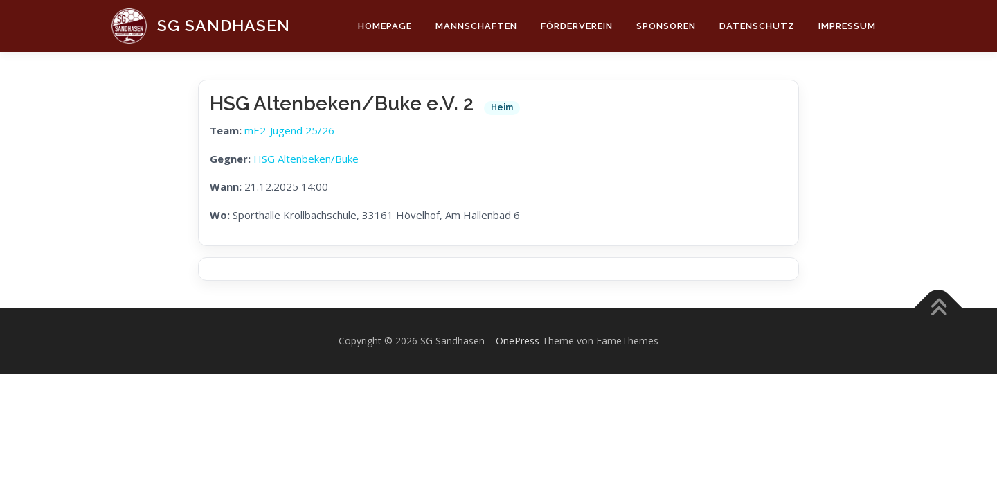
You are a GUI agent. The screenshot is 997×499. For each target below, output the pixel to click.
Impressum (847, 26)
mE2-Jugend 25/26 (289, 130)
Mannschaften (476, 26)
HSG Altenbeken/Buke (306, 159)
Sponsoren (666, 26)
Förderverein (577, 26)
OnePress (517, 340)
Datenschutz (757, 26)
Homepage (385, 26)
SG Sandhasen (223, 25)
